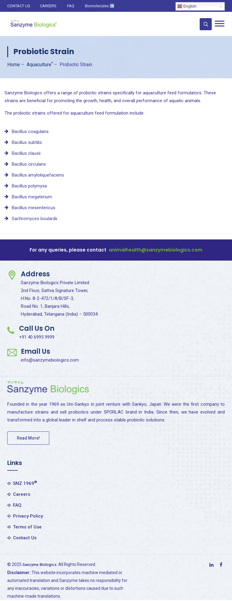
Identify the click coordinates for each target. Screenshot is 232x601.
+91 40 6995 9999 (36, 337)
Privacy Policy (28, 516)
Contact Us (25, 538)
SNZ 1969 (25, 483)
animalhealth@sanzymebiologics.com (155, 250)
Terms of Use (27, 527)
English (186, 6)
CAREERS (48, 6)
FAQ (70, 6)
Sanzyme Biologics (41, 564)
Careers (21, 494)
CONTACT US (18, 6)
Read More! (28, 438)
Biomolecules (99, 6)
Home (13, 64)
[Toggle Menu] (219, 23)
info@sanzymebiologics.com (50, 360)
